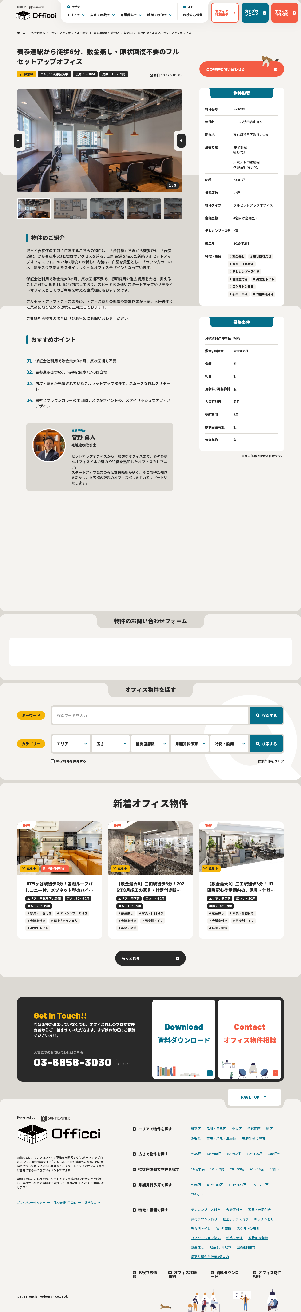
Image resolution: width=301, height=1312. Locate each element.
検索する (269, 715)
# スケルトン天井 (242, 286)
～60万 (196, 1184)
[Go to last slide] (18, 141)
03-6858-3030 (73, 1062)
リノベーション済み (206, 1237)
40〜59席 (257, 1169)
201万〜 (197, 1194)
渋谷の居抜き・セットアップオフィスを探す (59, 33)
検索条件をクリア (271, 761)
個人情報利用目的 (65, 1202)
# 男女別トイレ (263, 279)
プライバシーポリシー (31, 1202)
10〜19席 (217, 1169)
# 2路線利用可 (263, 294)
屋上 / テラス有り (236, 1219)
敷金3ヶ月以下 (220, 1247)
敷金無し (197, 1247)
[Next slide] (181, 141)
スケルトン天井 (248, 1228)
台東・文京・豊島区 (221, 1138)
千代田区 (254, 1128)
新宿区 (196, 1128)
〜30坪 (196, 1153)
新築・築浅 (234, 1237)
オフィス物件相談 (267, 1274)
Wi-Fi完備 (223, 1228)
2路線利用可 (246, 1247)
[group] (99, 140)
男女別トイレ (201, 1228)
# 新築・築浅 (239, 294)
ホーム (21, 33)
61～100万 (215, 1184)
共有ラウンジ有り (204, 1219)
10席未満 (198, 1169)
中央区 (237, 1128)
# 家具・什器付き (242, 264)
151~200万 (260, 1184)
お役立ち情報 (193, 14)
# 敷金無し (237, 256)
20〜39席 (237, 1169)
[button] (34, 208)
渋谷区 (196, 1138)
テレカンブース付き (205, 1209)
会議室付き (234, 1209)
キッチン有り (264, 1219)
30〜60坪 (214, 1153)
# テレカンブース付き (245, 271)
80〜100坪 (254, 1153)
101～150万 (237, 1184)
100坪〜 (274, 1153)
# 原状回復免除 (260, 256)
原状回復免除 (258, 1237)
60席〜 (274, 1169)
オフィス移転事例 (182, 1274)
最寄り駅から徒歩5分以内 (210, 1256)
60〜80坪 (234, 1153)
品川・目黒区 (216, 1128)
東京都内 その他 (253, 1138)
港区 (269, 1128)
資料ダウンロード (225, 1274)
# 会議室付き (239, 279)
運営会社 (90, 1202)
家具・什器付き (259, 1209)
